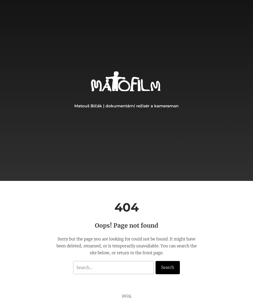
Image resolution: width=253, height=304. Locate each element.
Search (167, 267)
